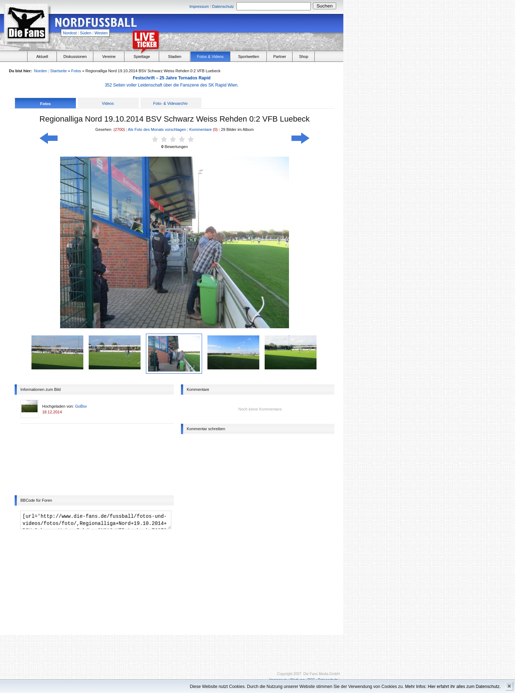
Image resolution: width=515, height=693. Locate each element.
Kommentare (201, 129)
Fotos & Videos (210, 56)
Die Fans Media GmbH (321, 674)
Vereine (109, 56)
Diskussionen (75, 56)
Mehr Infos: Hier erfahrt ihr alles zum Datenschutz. (453, 686)
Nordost (70, 33)
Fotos (76, 71)
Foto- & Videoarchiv (170, 103)
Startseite (58, 71)
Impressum (199, 6)
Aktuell (42, 56)
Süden (86, 33)
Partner (279, 56)
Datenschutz (223, 6)
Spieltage (142, 56)
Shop (303, 56)
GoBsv (81, 406)
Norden (40, 71)
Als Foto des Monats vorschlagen (157, 129)
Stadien (174, 56)
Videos (108, 103)
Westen (101, 33)
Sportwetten (248, 56)
